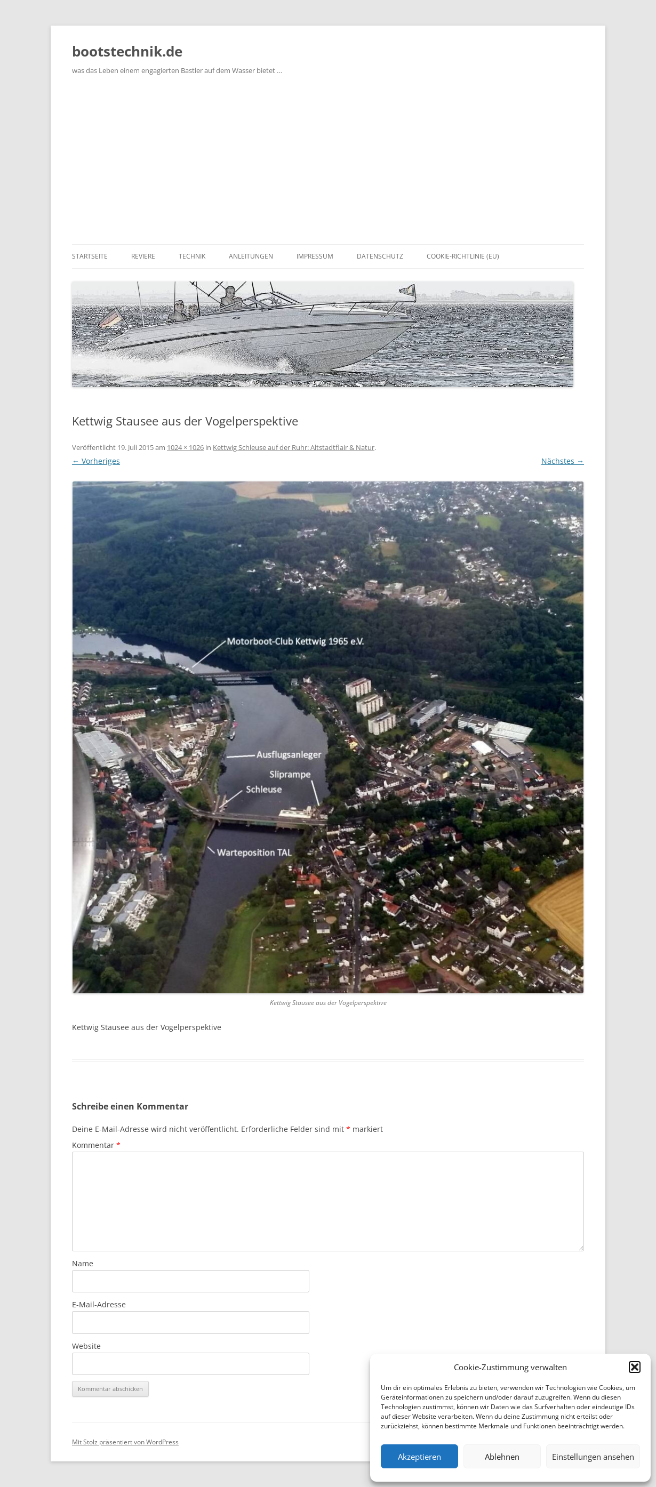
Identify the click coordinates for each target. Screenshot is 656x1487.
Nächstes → (562, 461)
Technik (192, 256)
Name (82, 1263)
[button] (634, 1367)
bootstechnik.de (127, 51)
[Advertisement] (328, 164)
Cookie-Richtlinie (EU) (463, 256)
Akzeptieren (419, 1456)
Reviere (143, 256)
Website (86, 1346)
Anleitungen (251, 256)
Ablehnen (502, 1456)
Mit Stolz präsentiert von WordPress (125, 1441)
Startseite (90, 256)
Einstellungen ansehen (593, 1456)
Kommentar (96, 1145)
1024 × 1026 (185, 447)
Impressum (315, 256)
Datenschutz (380, 256)
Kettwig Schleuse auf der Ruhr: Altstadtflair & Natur (293, 447)
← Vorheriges (96, 461)
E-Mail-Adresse (99, 1304)
